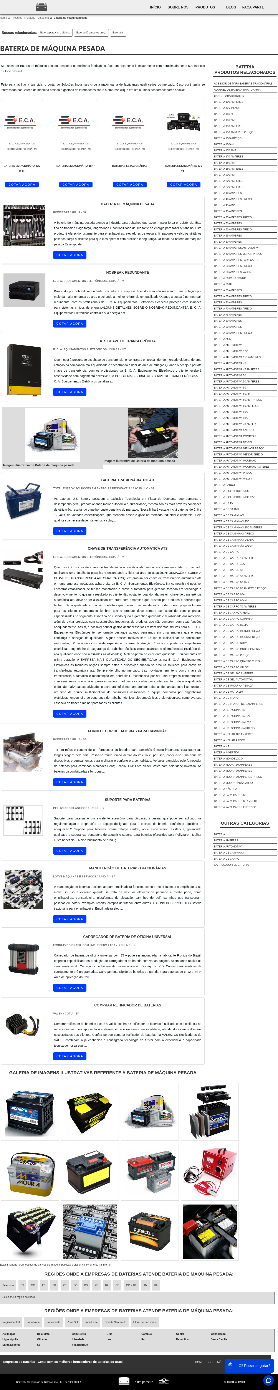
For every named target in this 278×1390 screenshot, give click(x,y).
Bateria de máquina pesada (233, 685)
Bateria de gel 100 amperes (233, 673)
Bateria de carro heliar (232, 624)
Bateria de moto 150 (228, 691)
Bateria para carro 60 (230, 795)
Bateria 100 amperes (228, 101)
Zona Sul (72, 1322)
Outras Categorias (245, 823)
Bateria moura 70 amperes (233, 770)
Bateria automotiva (228, 345)
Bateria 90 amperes (228, 326)
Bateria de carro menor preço (237, 630)
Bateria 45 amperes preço (233, 217)
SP (54, 1285)
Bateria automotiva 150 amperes (237, 357)
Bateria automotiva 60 (230, 387)
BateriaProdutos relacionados (244, 70)
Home (199, 1362)
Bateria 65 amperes (228, 290)
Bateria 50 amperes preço (233, 229)
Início (157, 7)
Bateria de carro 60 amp (231, 582)
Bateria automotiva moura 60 (235, 460)
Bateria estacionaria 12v (232, 716)
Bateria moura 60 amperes (233, 764)
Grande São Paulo (115, 1322)
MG (33, 1285)
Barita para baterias (229, 95)
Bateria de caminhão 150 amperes (238, 527)
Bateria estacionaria (229, 710)
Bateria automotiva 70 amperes (236, 424)
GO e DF (131, 1285)
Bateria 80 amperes (228, 320)
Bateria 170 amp (225, 150)
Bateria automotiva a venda (234, 430)
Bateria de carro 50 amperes (235, 576)
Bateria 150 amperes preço (233, 132)
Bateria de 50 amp (226, 509)
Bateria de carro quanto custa (237, 661)
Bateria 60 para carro (230, 278)
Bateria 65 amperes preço (233, 296)
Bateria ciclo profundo (231, 491)
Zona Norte (33, 1322)
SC (75, 1285)
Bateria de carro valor (231, 667)
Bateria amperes (226, 840)
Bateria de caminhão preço (234, 533)
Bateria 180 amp (225, 162)
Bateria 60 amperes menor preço (238, 253)
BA (107, 1285)
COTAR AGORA (21, 184)
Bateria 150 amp (225, 120)
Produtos (211, 7)
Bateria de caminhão (229, 515)
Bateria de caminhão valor (233, 545)
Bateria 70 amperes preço (233, 308)
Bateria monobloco (228, 758)
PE (96, 1285)
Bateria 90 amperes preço (233, 332)
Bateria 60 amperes (228, 241)
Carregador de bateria (231, 864)
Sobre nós (181, 7)
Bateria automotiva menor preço (238, 454)
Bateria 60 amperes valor (232, 272)
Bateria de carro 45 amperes (235, 557)
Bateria (219, 834)
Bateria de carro (226, 551)
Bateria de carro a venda (232, 612)
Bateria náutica (225, 789)
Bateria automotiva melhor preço (239, 448)
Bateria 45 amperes (228, 211)
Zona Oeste (53, 1322)
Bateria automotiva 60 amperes (236, 405)
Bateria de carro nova (230, 643)
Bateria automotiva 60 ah (232, 393)
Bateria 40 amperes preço (91, 32)
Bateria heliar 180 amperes (233, 734)
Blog (239, 7)
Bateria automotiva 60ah (232, 418)
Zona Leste (91, 1322)
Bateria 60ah (223, 284)
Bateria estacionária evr (232, 722)
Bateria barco (224, 484)
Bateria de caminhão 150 (231, 521)
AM (145, 1285)
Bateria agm (223, 339)
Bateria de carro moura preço (237, 637)
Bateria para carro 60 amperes (237, 801)
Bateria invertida (227, 752)
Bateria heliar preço (229, 740)
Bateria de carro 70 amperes (235, 606)
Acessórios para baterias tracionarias (243, 83)
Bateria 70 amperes (228, 302)
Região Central (11, 1322)
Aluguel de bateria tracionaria (237, 89)
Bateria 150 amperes (228, 126)
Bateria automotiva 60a (231, 412)
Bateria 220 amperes (228, 187)
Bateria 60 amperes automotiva (237, 247)
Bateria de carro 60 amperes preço (240, 588)
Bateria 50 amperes (228, 223)
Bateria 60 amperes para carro (237, 259)
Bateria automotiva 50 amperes (236, 381)
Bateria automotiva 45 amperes (236, 369)
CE (117, 1285)
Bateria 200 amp (225, 174)
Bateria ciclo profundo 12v (234, 497)
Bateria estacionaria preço (234, 728)
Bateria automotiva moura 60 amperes (242, 466)
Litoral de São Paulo (145, 1322)
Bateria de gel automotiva (233, 679)
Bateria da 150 (224, 503)
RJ (22, 1285)
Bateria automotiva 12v (231, 351)
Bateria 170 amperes (228, 156)
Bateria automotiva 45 (230, 363)
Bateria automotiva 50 (230, 375)
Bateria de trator (227, 697)
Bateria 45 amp (224, 205)
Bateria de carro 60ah (230, 600)
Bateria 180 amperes (228, 168)
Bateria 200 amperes (228, 180)
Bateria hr (118, 32)
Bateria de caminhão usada (234, 539)
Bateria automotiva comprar (235, 436)
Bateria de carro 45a (229, 564)
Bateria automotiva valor (233, 478)
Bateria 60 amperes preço (233, 266)
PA (156, 1285)
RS (86, 1285)
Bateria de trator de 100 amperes (238, 703)
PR (65, 1285)
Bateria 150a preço (228, 138)
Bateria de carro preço (231, 655)
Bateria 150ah (224, 144)
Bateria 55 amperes (228, 235)
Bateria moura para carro (233, 782)
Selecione (8, 1285)
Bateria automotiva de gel (233, 442)
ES (44, 1285)
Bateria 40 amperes (228, 193)
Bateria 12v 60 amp (227, 107)
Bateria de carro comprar (233, 618)
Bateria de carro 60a (229, 594)
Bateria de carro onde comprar (238, 649)
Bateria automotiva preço (233, 472)
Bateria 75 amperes (228, 314)
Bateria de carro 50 (228, 570)
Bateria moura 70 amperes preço (238, 776)
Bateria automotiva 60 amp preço (238, 399)
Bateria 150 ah (224, 114)
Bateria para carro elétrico (55, 32)
